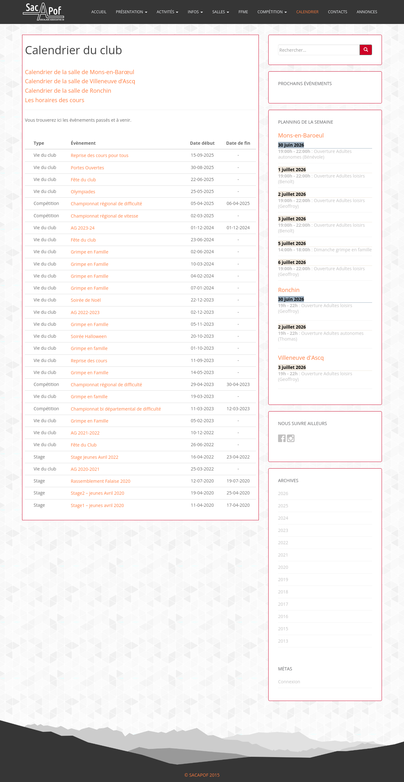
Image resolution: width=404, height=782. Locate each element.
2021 (283, 555)
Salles (220, 12)
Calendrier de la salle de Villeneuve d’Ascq (80, 81)
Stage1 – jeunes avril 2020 (97, 505)
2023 (283, 530)
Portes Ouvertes (87, 168)
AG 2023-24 (82, 228)
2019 (283, 579)
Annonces (367, 12)
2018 (283, 592)
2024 (283, 518)
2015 (283, 629)
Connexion (289, 682)
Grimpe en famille (89, 349)
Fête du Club (84, 445)
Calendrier (307, 12)
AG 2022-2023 (85, 312)
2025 (283, 506)
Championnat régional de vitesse (104, 216)
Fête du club (83, 180)
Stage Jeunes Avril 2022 (94, 457)
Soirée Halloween (88, 336)
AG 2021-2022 (85, 433)
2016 (283, 616)
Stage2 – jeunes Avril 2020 (97, 493)
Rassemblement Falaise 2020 (100, 481)
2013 (283, 641)
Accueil (99, 12)
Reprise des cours (89, 361)
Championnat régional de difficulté (106, 204)
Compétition (272, 12)
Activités (168, 12)
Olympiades (83, 192)
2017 (283, 604)
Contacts (337, 12)
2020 (283, 567)
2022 (283, 543)
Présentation (131, 12)
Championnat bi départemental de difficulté (116, 409)
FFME (243, 12)
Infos (195, 12)
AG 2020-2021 (85, 469)
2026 (283, 493)
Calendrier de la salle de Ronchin (68, 90)
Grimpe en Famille (89, 252)
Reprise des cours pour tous (99, 156)
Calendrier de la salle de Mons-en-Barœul (79, 72)
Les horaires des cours (54, 100)
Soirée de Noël (86, 300)
